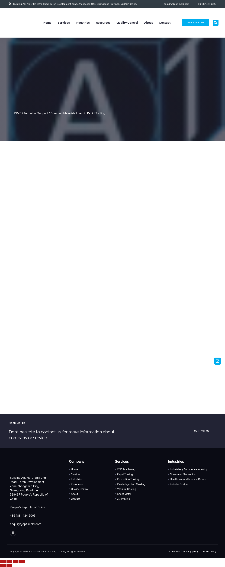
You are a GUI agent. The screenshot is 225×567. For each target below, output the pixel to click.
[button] (215, 23)
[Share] (9, 561)
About (148, 22)
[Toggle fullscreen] (15, 561)
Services (64, 22)
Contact (165, 22)
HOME (17, 113)
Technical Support (36, 113)
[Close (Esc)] (3, 561)
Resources (103, 22)
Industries (83, 22)
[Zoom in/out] (22, 561)
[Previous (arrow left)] (3, 565)
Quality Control (127, 22)
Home (47, 22)
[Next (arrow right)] (9, 565)
